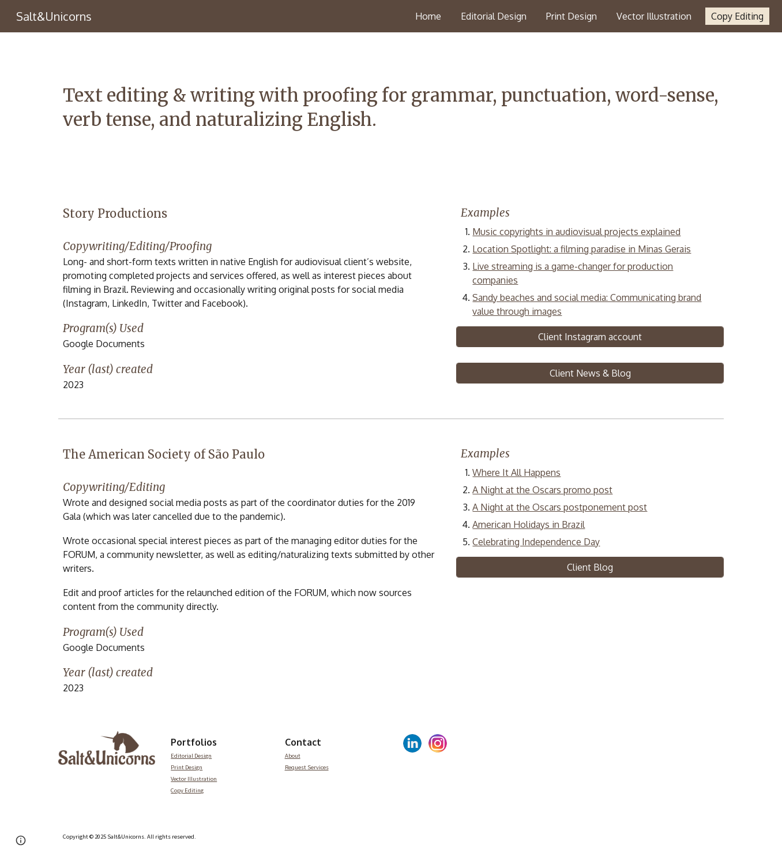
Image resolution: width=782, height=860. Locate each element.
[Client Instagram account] (590, 337)
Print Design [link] (571, 16)
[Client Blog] (590, 567)
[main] (391, 108)
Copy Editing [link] (737, 16)
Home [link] (428, 16)
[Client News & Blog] (590, 373)
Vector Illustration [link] (653, 16)
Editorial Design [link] (494, 16)
